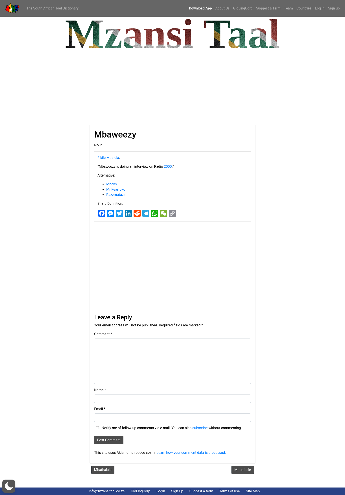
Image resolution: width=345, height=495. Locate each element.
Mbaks (111, 184)
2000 (168, 166)
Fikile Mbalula (108, 158)
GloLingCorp (243, 8)
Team (288, 8)
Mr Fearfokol (116, 189)
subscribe (199, 428)
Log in (320, 8)
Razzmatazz (115, 195)
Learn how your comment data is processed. (191, 452)
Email (99, 409)
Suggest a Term (268, 8)
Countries (303, 8)
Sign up (334, 8)
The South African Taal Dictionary (52, 8)
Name (100, 390)
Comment (103, 334)
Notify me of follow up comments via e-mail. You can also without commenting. (168, 428)
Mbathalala (103, 470)
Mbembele (242, 470)
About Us (222, 8)
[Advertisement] (135, 87)
